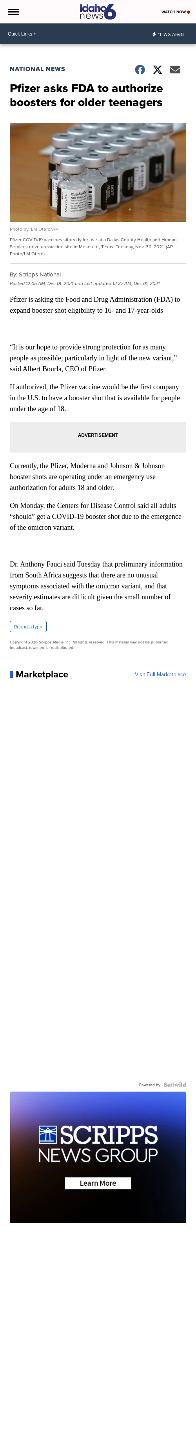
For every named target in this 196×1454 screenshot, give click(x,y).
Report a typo (28, 626)
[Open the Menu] (13, 11)
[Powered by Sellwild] (174, 1084)
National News (37, 68)
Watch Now (176, 12)
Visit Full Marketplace (160, 674)
